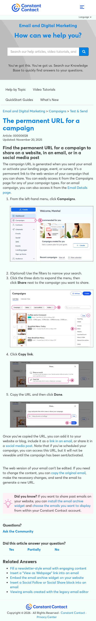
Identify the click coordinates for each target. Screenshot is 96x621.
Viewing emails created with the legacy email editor (49, 592)
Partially (34, 549)
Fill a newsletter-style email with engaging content (48, 568)
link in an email (61, 441)
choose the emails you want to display (61, 506)
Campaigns (57, 111)
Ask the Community (18, 531)
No (57, 549)
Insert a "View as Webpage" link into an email (44, 573)
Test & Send (79, 111)
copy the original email (68, 473)
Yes (11, 549)
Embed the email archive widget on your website (47, 578)
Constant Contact (73, 613)
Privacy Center (47, 617)
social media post (19, 446)
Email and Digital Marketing (24, 111)
